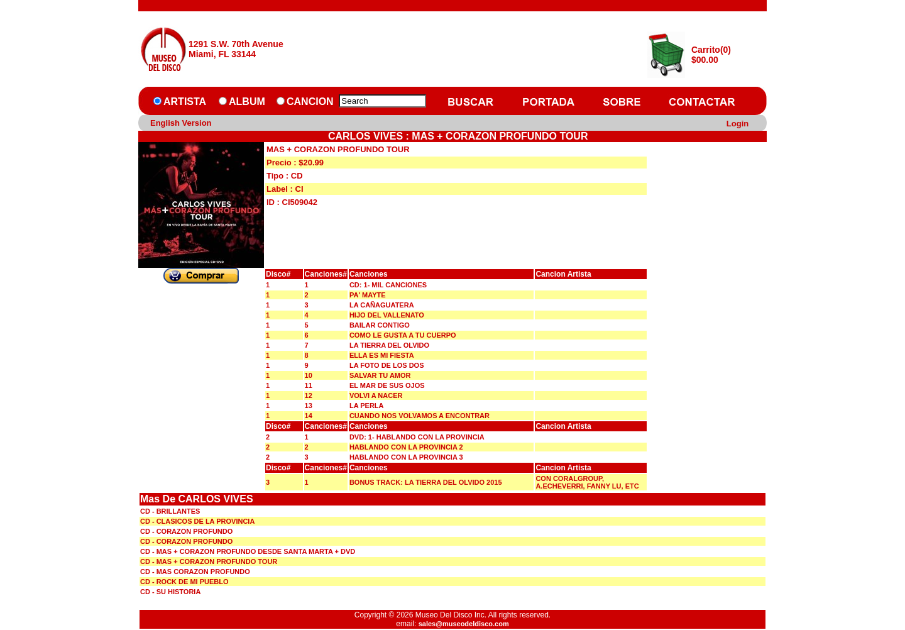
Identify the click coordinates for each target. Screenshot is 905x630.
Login (738, 123)
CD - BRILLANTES (170, 511)
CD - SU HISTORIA (170, 591)
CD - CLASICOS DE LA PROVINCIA (197, 521)
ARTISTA (184, 101)
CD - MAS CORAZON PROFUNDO (195, 571)
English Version (181, 123)
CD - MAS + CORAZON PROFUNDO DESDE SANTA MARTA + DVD (247, 551)
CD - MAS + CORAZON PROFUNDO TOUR (208, 561)
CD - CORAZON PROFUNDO (186, 531)
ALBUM (247, 101)
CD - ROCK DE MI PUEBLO (184, 581)
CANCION (310, 101)
